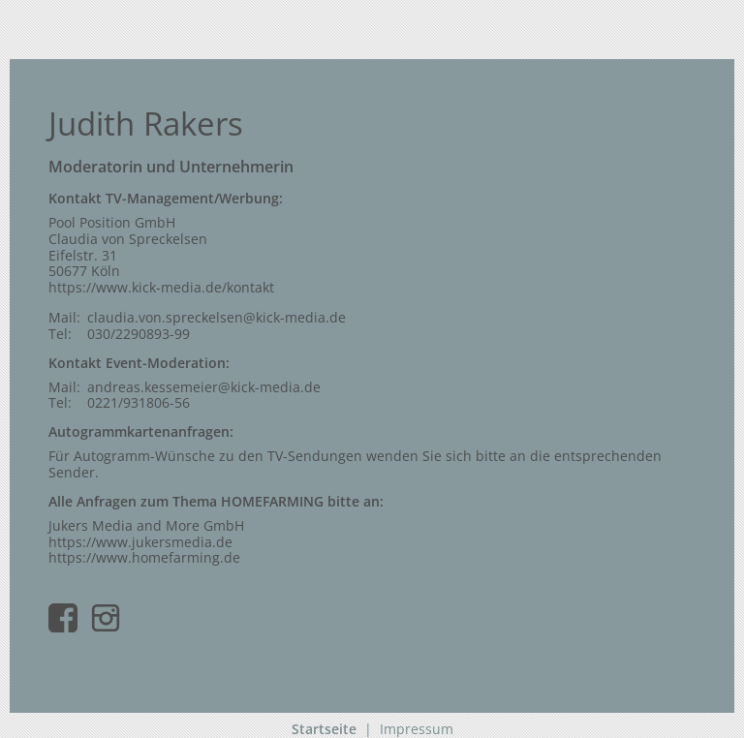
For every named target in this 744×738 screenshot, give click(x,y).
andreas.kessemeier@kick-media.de (204, 387)
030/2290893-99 (138, 333)
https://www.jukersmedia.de (140, 542)
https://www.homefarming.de (144, 557)
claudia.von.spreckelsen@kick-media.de (216, 317)
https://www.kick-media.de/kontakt (161, 287)
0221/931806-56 (138, 402)
